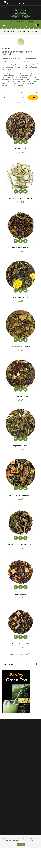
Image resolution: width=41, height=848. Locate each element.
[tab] (4, 93)
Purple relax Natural (20, 248)
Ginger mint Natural (20, 446)
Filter (33, 97)
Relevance (14, 97)
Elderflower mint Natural (20, 347)
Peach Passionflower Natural (20, 545)
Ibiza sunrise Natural (20, 396)
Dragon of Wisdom (20, 644)
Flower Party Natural (21, 297)
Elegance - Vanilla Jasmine (20, 495)
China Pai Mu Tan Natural (20, 149)
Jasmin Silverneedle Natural (20, 198)
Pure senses (20, 594)
